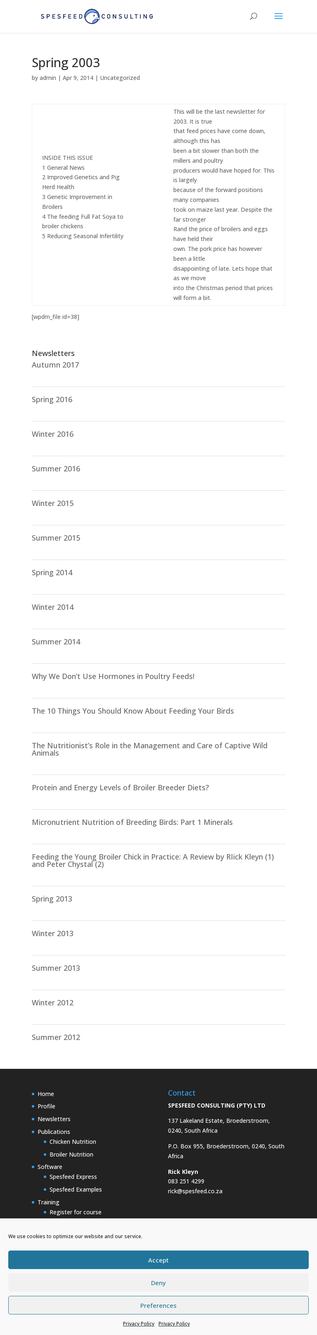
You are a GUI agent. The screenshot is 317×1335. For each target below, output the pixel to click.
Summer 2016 (56, 468)
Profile (46, 1106)
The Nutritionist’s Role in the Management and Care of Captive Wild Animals (149, 749)
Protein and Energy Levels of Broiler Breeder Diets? (120, 787)
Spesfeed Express (73, 1176)
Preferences (158, 1305)
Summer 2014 (56, 641)
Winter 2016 (52, 434)
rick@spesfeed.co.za (195, 1191)
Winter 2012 (52, 1002)
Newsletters (54, 1119)
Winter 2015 (52, 503)
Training (48, 1202)
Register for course (76, 1212)
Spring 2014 (52, 572)
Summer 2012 (56, 1037)
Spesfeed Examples (76, 1189)
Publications (54, 1132)
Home (46, 1094)
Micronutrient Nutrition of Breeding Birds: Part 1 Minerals (132, 822)
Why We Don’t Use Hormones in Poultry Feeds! (113, 676)
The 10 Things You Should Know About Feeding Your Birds (133, 711)
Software (50, 1167)
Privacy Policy (138, 1323)
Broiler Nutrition (71, 1154)
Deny (158, 1283)
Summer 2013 (56, 968)
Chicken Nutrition (73, 1141)
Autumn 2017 (55, 365)
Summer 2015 (56, 538)
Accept (158, 1260)
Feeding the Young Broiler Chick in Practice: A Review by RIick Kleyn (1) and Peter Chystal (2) (153, 860)
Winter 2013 (52, 933)
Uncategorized (120, 78)
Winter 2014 (52, 607)
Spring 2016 (52, 399)
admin (48, 78)
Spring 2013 (52, 899)
